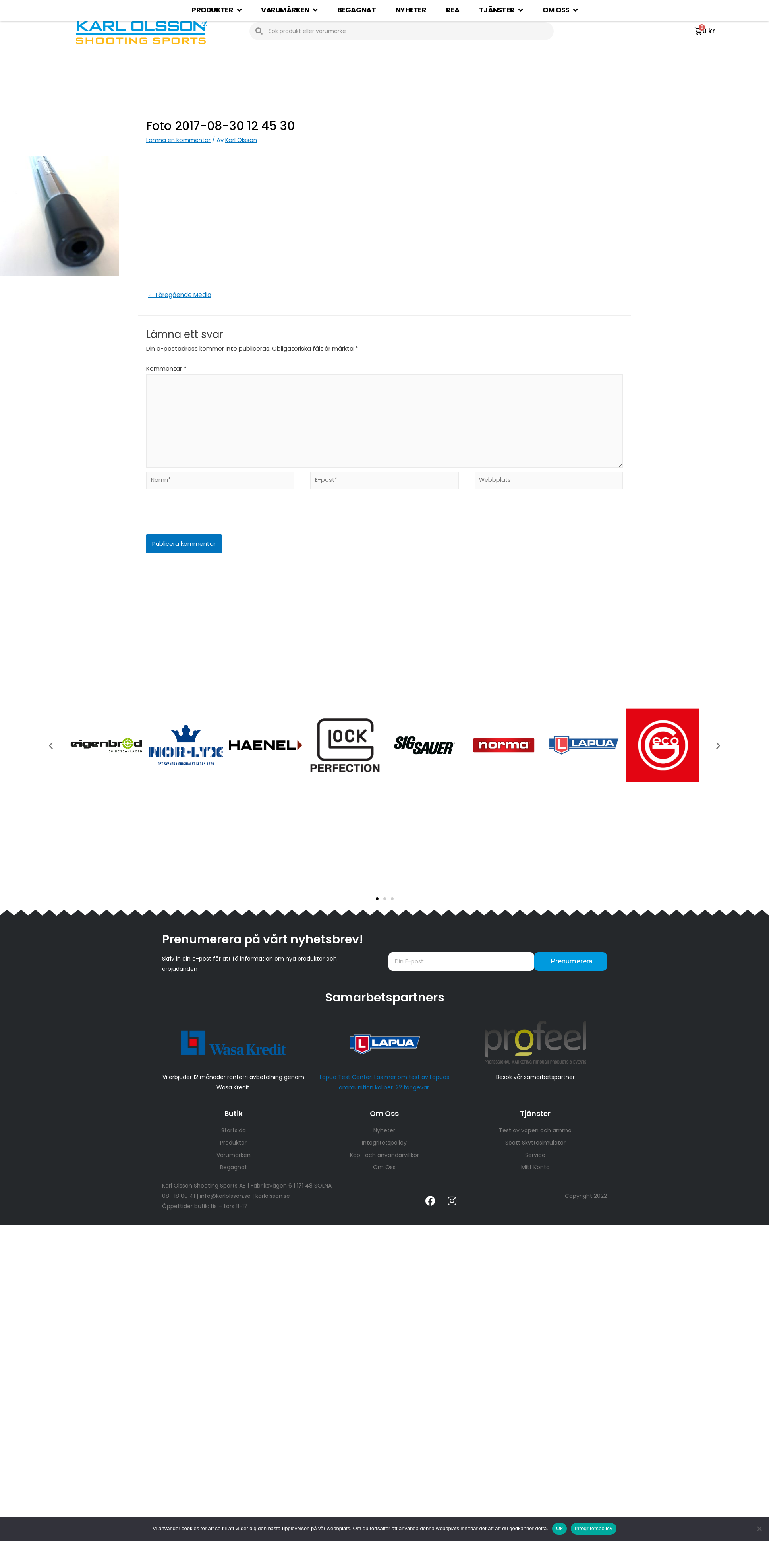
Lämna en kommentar (179, 140)
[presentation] (200, 524)
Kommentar (166, 369)
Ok (559, 1528)
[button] (377, 905)
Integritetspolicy (593, 1528)
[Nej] (759, 1529)
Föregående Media (182, 295)
